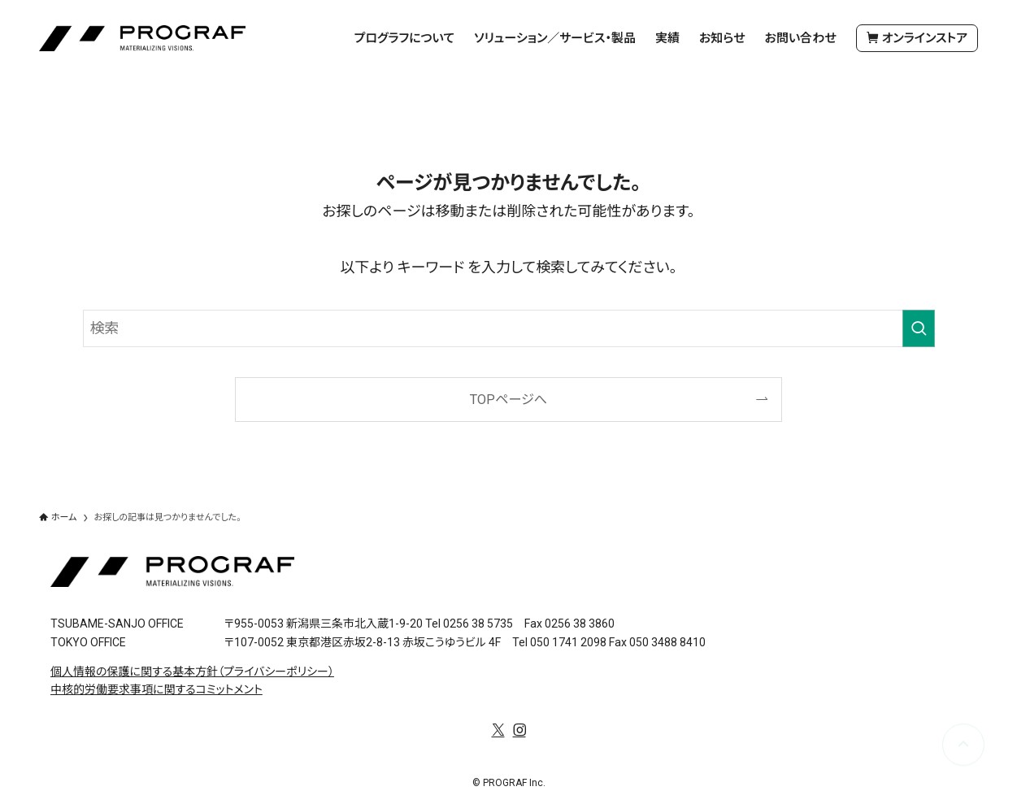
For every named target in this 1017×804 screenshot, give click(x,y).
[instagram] (519, 730)
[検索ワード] (509, 328)
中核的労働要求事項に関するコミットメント (156, 689)
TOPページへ (508, 399)
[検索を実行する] (918, 328)
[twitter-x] (498, 730)
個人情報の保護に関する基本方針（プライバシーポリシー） (192, 671)
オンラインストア (917, 38)
